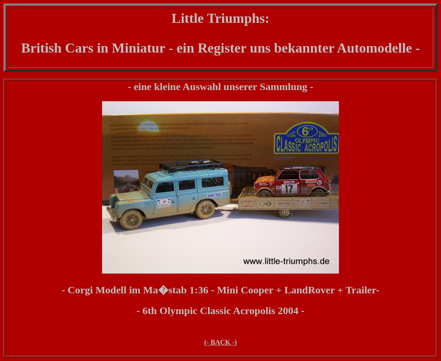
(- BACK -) (220, 342)
